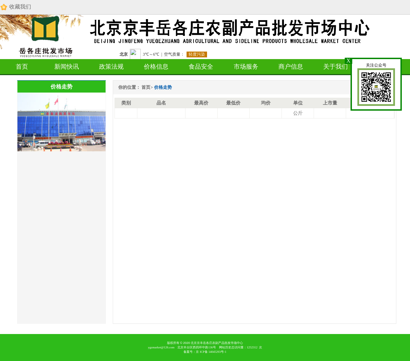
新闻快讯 (66, 66)
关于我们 (335, 66)
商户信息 (290, 66)
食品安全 (201, 66)
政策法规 (111, 66)
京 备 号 (211, 351)
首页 (22, 66)
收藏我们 (15, 7)
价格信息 (156, 66)
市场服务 (246, 66)
